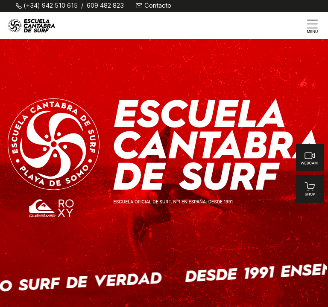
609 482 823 (105, 6)
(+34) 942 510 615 (50, 6)
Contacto (157, 6)
